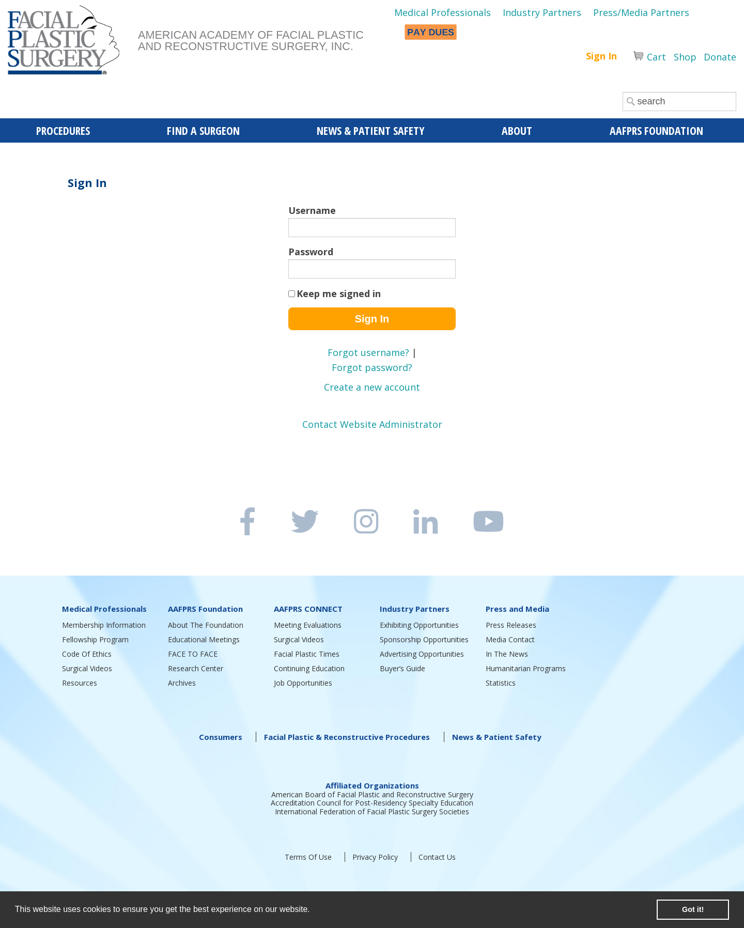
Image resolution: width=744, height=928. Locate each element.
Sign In (601, 56)
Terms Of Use (308, 857)
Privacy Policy (375, 857)
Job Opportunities (303, 683)
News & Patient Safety (496, 737)
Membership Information (104, 625)
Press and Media (517, 609)
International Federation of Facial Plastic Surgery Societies (372, 811)
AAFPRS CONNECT (308, 609)
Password (310, 251)
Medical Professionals (442, 12)
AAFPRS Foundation (205, 609)
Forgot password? (372, 367)
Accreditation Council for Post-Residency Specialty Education (372, 803)
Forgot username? (368, 352)
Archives (182, 683)
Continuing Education (309, 668)
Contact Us (437, 857)
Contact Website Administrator (372, 424)
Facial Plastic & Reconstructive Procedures (347, 737)
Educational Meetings (204, 639)
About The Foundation (205, 625)
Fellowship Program (95, 639)
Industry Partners (542, 12)
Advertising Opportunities (422, 654)
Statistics (501, 683)
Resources (79, 683)
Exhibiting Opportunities (419, 625)
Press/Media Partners (641, 12)
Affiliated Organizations (372, 785)
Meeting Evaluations (308, 625)
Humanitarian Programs (526, 668)
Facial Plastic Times (306, 654)
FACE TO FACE (193, 654)
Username (312, 210)
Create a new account (372, 387)
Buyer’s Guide (402, 668)
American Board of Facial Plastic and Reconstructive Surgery (372, 794)
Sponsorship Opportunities (424, 639)
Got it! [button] (693, 909)
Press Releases (511, 625)
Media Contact (510, 639)
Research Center (195, 668)
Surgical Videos (87, 668)
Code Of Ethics (87, 654)
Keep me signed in (339, 293)
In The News (507, 654)
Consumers (220, 737)
